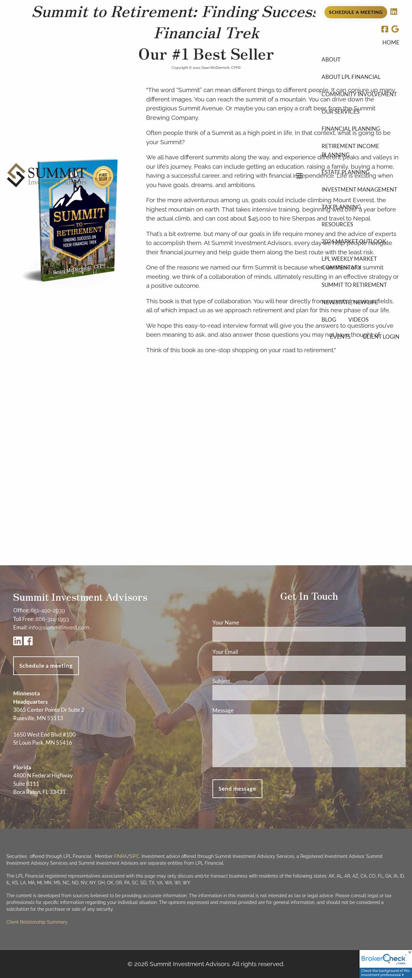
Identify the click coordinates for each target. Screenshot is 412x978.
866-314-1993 (52, 619)
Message (248, 710)
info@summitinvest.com (59, 627)
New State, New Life (350, 302)
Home (390, 42)
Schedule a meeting (46, 665)
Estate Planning (346, 172)
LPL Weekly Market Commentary (349, 263)
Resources (337, 224)
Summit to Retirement (354, 284)
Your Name (250, 622)
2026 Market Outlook (354, 241)
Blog (329, 319)
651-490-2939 (48, 610)
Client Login (381, 336)
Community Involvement (359, 94)
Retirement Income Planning (350, 150)
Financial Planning (351, 128)
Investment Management (359, 189)
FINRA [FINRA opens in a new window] (120, 856)
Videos (358, 319)
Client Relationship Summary (37, 922)
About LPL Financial (351, 76)
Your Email (250, 651)
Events (340, 336)
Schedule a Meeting (356, 12)
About (331, 59)
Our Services (341, 111)
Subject (246, 681)
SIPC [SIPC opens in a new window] (134, 856)
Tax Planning (341, 206)
